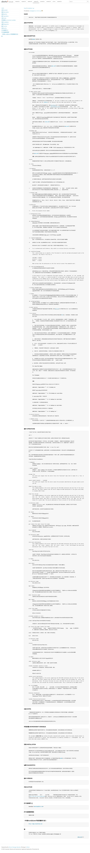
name (3, 8)
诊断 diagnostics (5, 24)
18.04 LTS (30, 1)
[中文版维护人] (5, 30)
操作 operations (5, 16)
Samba (33, 39)
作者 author (4, 28)
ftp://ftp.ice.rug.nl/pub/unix (37, 796)
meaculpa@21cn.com (38, 806)
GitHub (27, 847)
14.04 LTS (17, 1)
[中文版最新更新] (5, 32)
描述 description (5, 12)
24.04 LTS (48, 1)
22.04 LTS (42, 1)
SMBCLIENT (80, 837)
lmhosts (46, 102)
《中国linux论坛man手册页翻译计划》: (10, 34)
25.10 (54, 1)
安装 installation (5, 22)
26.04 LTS (59, 1)
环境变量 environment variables (9, 20)
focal (25, 8)
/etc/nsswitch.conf (55, 106)
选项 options (4, 14)
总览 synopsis (5, 10)
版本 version (4, 26)
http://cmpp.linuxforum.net (35, 823)
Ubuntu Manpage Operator (15, 847)
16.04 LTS (23, 1)
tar (62, 314)
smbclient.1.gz (31, 8)
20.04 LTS (36, 1)
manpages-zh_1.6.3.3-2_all (35, 10)
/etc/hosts (53, 105)
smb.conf (53, 66)
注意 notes (4, 18)
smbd (61, 758)
